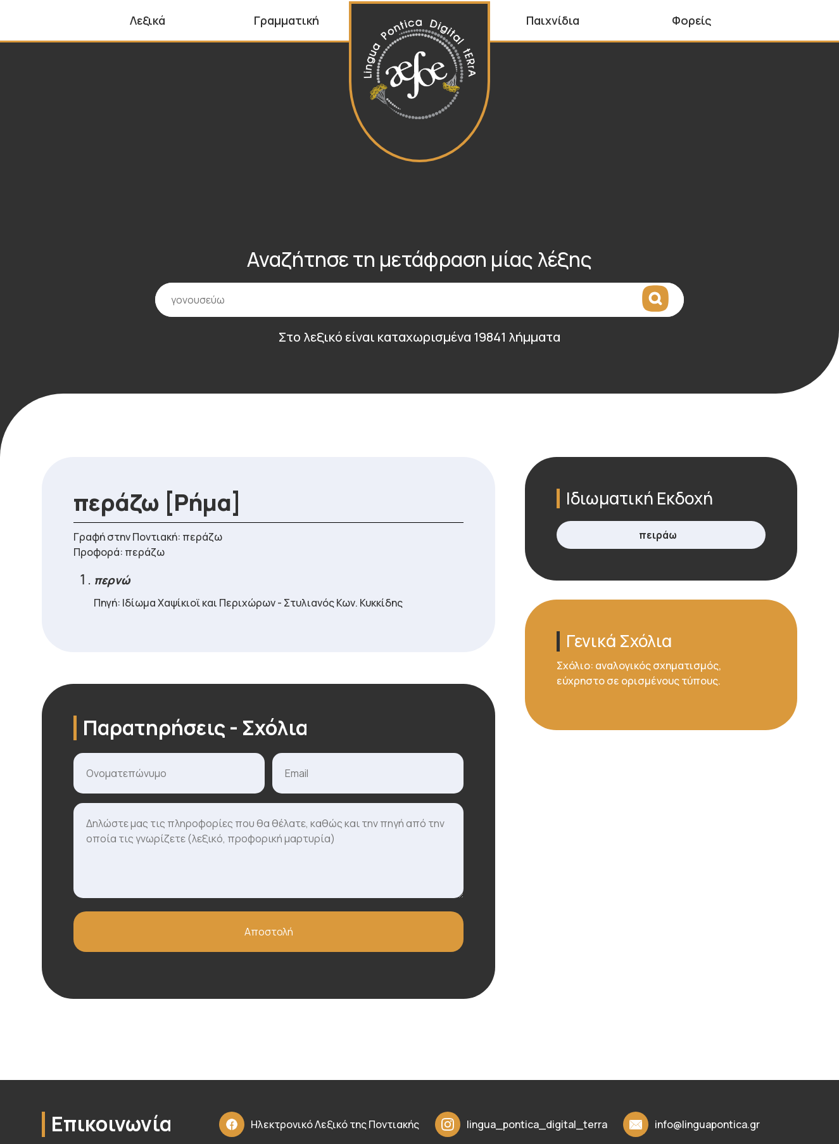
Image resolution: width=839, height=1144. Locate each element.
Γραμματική (286, 20)
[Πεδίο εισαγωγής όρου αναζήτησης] (419, 309)
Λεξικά (147, 20)
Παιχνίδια (552, 20)
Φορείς (692, 20)
